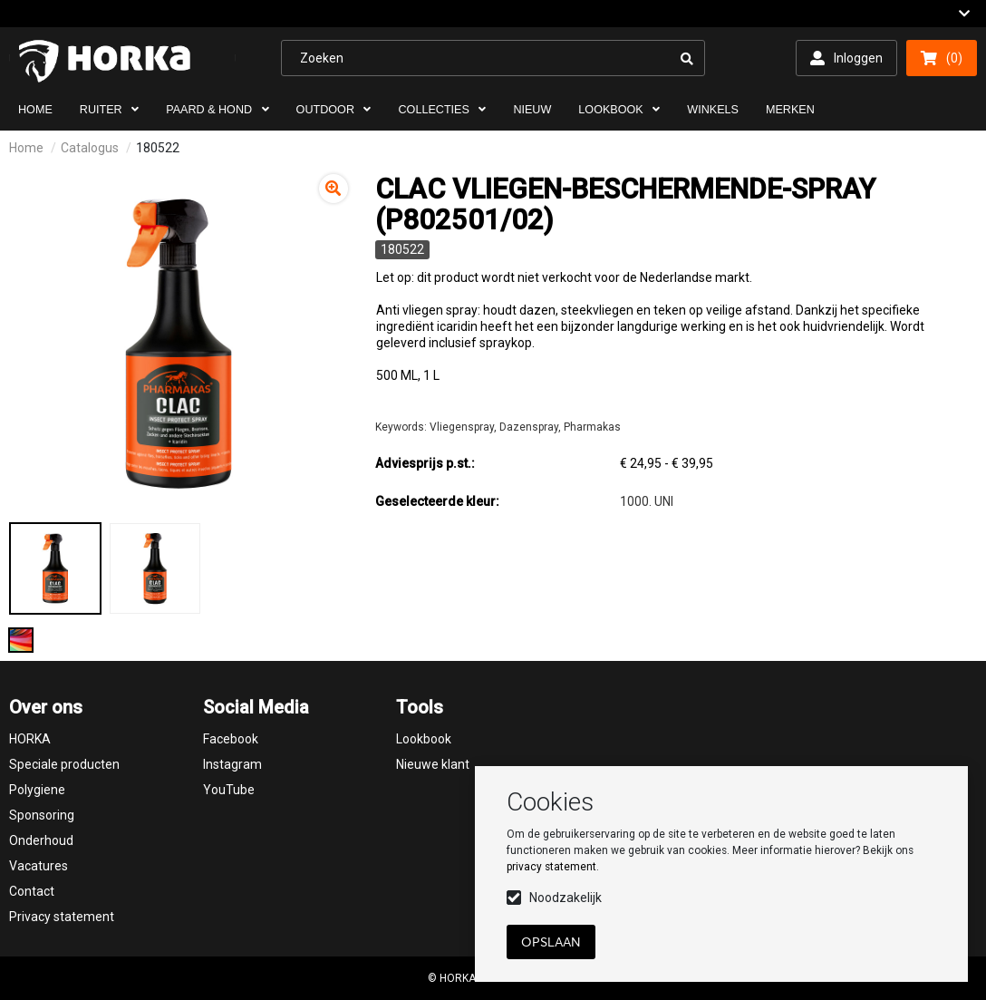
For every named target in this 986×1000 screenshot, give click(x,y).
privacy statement (551, 866)
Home (26, 148)
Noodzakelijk (565, 897)
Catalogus (90, 148)
